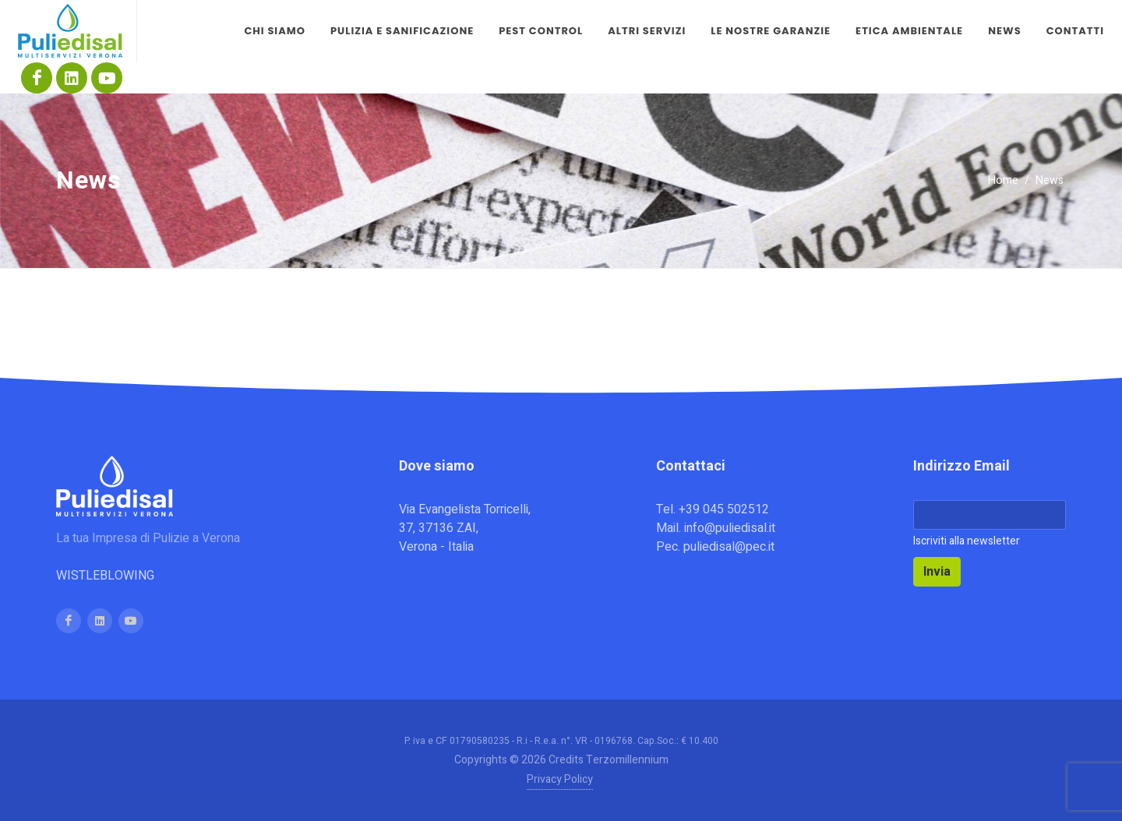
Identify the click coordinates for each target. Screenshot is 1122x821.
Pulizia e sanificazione (402, 30)
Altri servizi (647, 30)
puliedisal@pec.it (728, 546)
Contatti (1075, 30)
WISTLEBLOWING (105, 575)
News (1004, 30)
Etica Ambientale (909, 30)
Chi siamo (274, 30)
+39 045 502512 (724, 509)
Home (1003, 180)
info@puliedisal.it (729, 528)
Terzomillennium (627, 760)
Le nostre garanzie (771, 30)
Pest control (541, 30)
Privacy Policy (560, 779)
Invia (937, 571)
